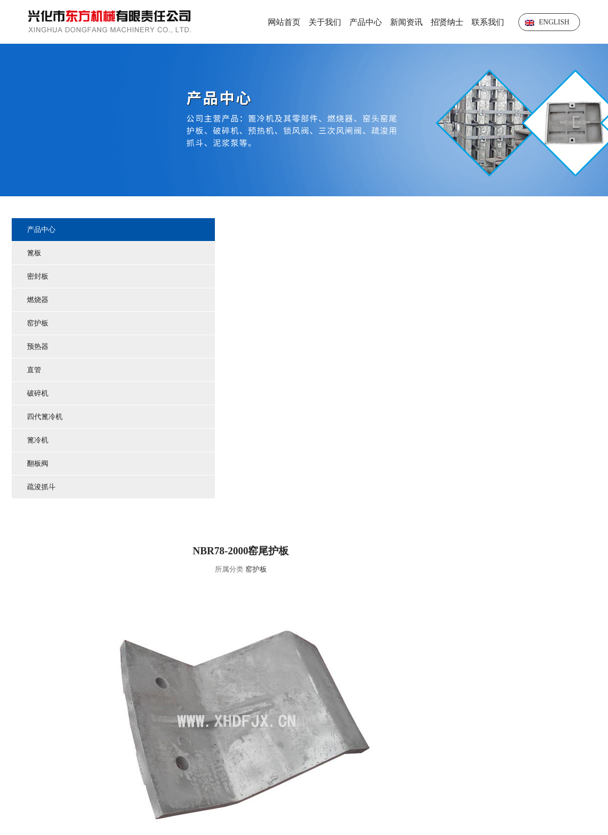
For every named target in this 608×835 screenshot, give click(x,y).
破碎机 (38, 394)
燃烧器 (38, 301)
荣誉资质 (444, 727)
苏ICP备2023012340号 (561, 757)
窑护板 (38, 324)
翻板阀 (38, 464)
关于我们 (325, 22)
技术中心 (353, 727)
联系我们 (488, 22)
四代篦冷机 (46, 418)
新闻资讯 (406, 22)
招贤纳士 (447, 22)
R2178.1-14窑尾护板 (208, 639)
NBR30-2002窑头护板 (574, 639)
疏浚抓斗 (42, 488)
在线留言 (535, 727)
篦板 (35, 254)
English (547, 22)
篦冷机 (38, 441)
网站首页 (284, 22)
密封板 (38, 277)
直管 (35, 371)
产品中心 (365, 22)
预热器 (38, 347)
